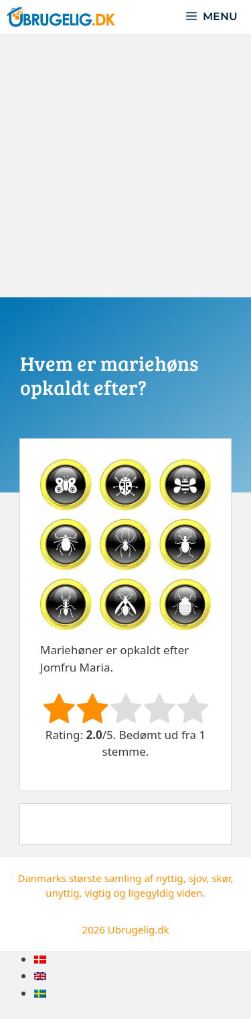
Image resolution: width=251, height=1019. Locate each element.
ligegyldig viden (166, 892)
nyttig (169, 878)
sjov (198, 878)
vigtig (97, 892)
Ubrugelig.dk (138, 929)
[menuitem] (40, 959)
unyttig (62, 892)
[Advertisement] (125, 165)
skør (221, 878)
